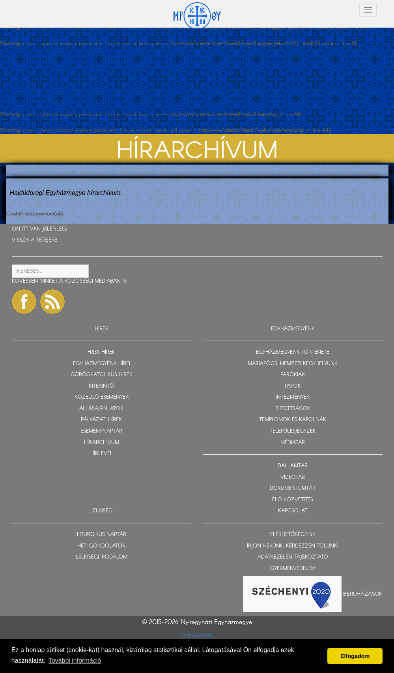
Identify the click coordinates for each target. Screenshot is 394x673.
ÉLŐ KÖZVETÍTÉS (292, 500)
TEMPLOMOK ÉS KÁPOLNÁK (292, 420)
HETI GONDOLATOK (101, 546)
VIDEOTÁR (292, 477)
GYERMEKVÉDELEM (293, 568)
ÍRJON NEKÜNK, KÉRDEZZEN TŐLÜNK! (292, 546)
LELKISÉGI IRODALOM (101, 557)
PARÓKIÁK (292, 375)
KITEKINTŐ (101, 386)
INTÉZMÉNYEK (293, 397)
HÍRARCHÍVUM (101, 442)
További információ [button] (75, 660)
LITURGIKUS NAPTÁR (101, 534)
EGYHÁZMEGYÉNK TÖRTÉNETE (292, 352)
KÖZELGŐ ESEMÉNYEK (102, 397)
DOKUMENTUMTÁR (293, 488)
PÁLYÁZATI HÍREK (101, 420)
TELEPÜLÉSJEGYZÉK (293, 431)
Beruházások (363, 594)
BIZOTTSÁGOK (292, 408)
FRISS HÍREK (101, 352)
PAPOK (293, 386)
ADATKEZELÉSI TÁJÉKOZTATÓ (293, 557)
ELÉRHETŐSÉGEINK (293, 534)
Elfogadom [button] (355, 656)
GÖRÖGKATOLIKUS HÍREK (102, 375)
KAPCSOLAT (292, 511)
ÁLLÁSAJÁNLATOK (101, 408)
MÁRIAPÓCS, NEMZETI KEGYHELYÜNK (293, 363)
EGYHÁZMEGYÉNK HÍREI (101, 363)
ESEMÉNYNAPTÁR (101, 431)
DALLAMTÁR (293, 466)
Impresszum (197, 635)
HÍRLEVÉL (101, 453)
